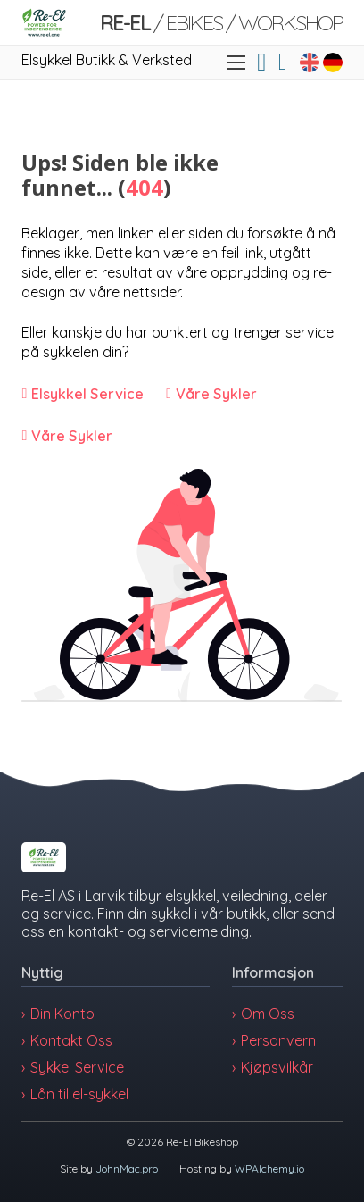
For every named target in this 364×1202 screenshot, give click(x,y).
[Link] (43, 22)
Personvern (278, 1040)
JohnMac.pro (126, 1168)
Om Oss (267, 1014)
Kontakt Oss (71, 1040)
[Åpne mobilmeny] (236, 62)
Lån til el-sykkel (79, 1094)
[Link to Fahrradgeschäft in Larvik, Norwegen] (333, 62)
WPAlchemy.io (269, 1168)
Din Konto (62, 1014)
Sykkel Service (77, 1067)
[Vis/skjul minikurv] (282, 62)
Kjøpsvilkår (277, 1067)
